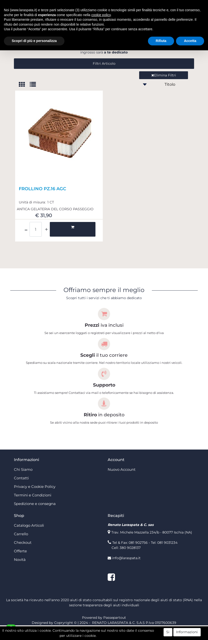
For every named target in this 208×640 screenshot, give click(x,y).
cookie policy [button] (101, 15)
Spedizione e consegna (35, 518)
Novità (20, 574)
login (73, 62)
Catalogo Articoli (29, 540)
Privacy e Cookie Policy (34, 501)
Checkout (22, 557)
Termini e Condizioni (32, 509)
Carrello (21, 548)
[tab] (24, 99)
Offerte (20, 565)
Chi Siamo (23, 484)
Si (167, 632)
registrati (171, 62)
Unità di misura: (33, 217)
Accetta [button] (190, 41)
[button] (104, 78)
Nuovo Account (121, 484)
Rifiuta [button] (161, 41)
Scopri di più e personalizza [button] (34, 41)
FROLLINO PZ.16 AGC (42, 203)
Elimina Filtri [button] (163, 90)
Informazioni (187, 632)
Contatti (21, 492)
